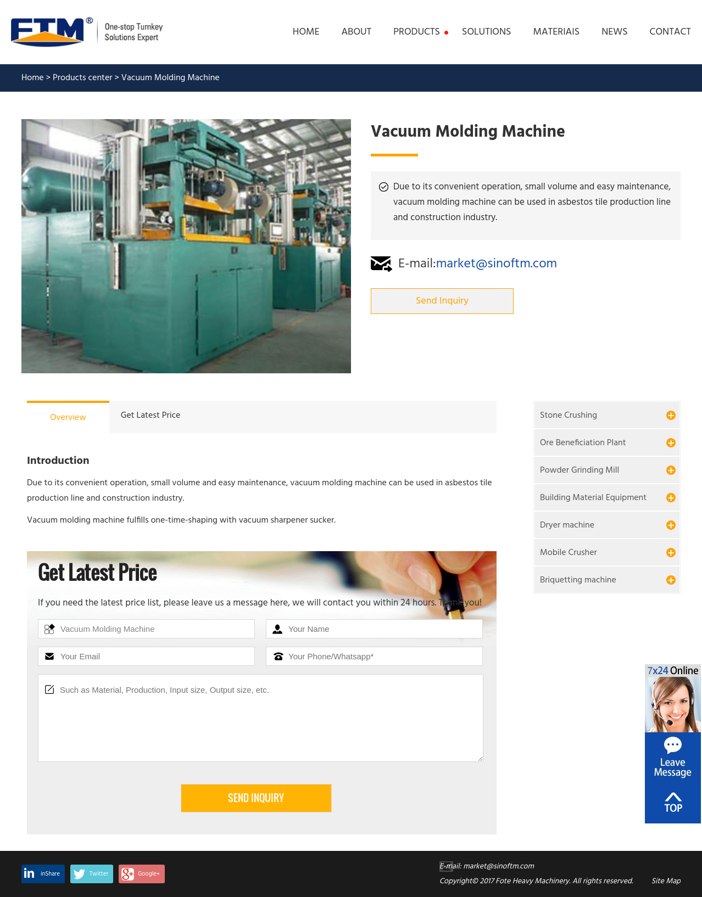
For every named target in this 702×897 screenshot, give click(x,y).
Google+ (149, 874)
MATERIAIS (556, 32)
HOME (306, 32)
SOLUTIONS (486, 32)
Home (32, 78)
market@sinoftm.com (497, 264)
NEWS (614, 32)
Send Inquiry (442, 301)
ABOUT (356, 32)
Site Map (666, 881)
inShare (50, 874)
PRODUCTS (416, 32)
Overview (68, 418)
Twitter (99, 874)
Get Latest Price (151, 415)
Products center (83, 78)
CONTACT (670, 32)
